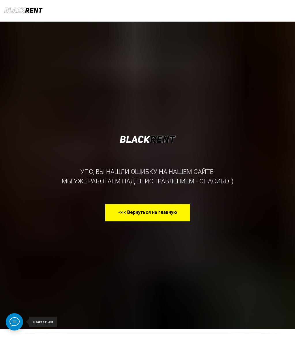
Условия (117, 11)
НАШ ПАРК (59, 11)
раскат (148, 11)
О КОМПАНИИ (180, 11)
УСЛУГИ (89, 11)
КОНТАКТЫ (220, 11)
